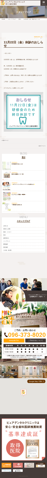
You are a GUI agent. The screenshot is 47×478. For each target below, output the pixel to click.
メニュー (43, 3)
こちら (38, 357)
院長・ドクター (7, 232)
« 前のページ (5, 140)
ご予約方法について (35, 340)
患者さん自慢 (6, 229)
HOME (3, 19)
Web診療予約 (14, 340)
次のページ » (42, 146)
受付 (20, 19)
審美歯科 (5, 244)
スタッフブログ (12, 19)
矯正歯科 (5, 247)
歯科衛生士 (6, 238)
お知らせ (5, 225)
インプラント (6, 241)
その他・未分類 (7, 250)
